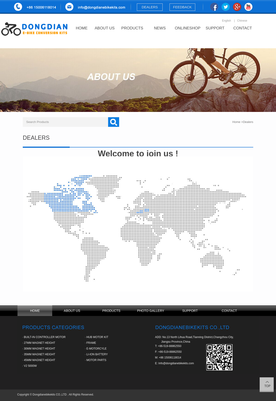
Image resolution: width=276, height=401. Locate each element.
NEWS (160, 28)
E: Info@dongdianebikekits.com (174, 363)
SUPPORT (215, 28)
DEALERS (150, 7)
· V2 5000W (29, 365)
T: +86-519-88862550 (168, 346)
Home (236, 122)
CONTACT (242, 28)
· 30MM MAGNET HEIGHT (38, 348)
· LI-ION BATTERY (96, 354)
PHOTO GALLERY (150, 311)
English (226, 20)
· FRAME (90, 342)
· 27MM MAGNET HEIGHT (38, 342)
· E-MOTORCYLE (95, 348)
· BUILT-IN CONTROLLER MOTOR (44, 337)
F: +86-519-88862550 (168, 351)
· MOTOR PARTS (95, 360)
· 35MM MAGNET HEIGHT (38, 354)
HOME (82, 28)
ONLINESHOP (187, 28)
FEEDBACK (182, 7)
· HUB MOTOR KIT (96, 337)
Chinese (242, 20)
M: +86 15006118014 (168, 357)
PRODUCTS (132, 28)
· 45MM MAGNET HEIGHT (38, 360)
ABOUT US (105, 28)
